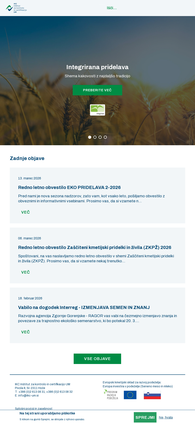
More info (90, 419)
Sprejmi (145, 417)
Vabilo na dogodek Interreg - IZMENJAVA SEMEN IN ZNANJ (84, 307)
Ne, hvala (166, 417)
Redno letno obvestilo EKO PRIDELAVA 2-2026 (69, 187)
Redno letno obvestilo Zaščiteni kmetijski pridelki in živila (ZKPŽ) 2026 (94, 247)
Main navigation (190, 7)
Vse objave (97, 358)
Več (25, 212)
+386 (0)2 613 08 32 (59, 391)
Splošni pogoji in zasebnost (33, 408)
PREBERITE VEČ (97, 90)
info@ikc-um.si (28, 395)
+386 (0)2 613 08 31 (32, 391)
